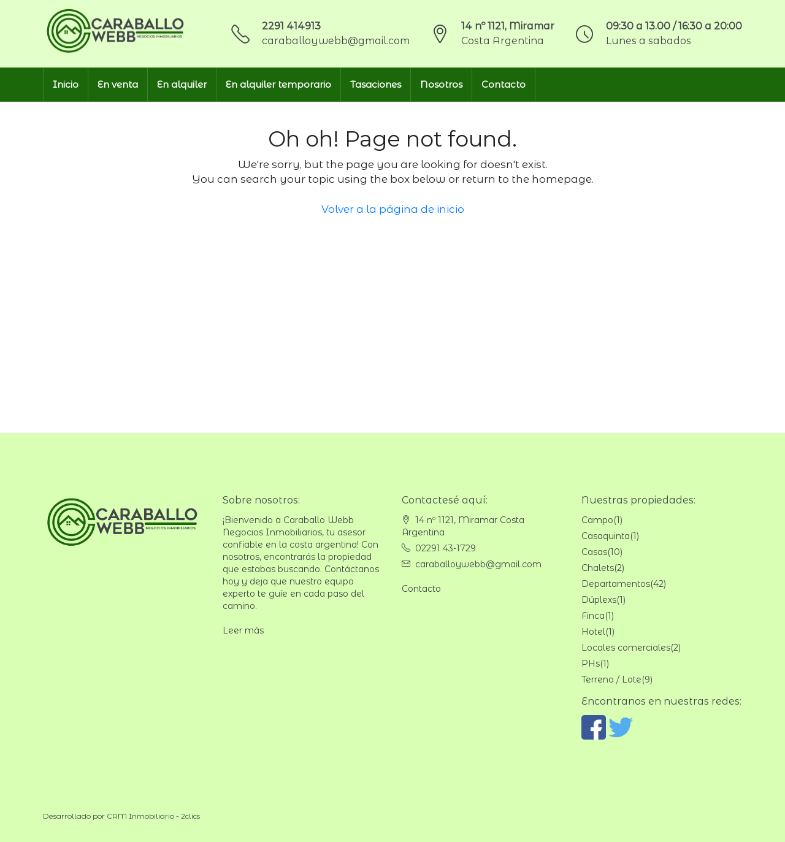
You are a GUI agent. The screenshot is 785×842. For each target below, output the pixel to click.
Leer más (243, 630)
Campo (597, 520)
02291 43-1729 (445, 548)
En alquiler (182, 84)
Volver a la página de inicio (392, 209)
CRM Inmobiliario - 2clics (153, 816)
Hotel (593, 631)
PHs (590, 663)
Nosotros (441, 84)
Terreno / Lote (611, 679)
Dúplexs (598, 599)
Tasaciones (375, 84)
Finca (593, 615)
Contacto (503, 84)
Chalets (597, 567)
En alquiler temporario (278, 84)
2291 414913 (291, 26)
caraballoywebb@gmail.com (336, 41)
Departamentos (615, 583)
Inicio (65, 84)
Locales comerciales (625, 647)
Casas (594, 551)
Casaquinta (605, 536)
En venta (118, 84)
